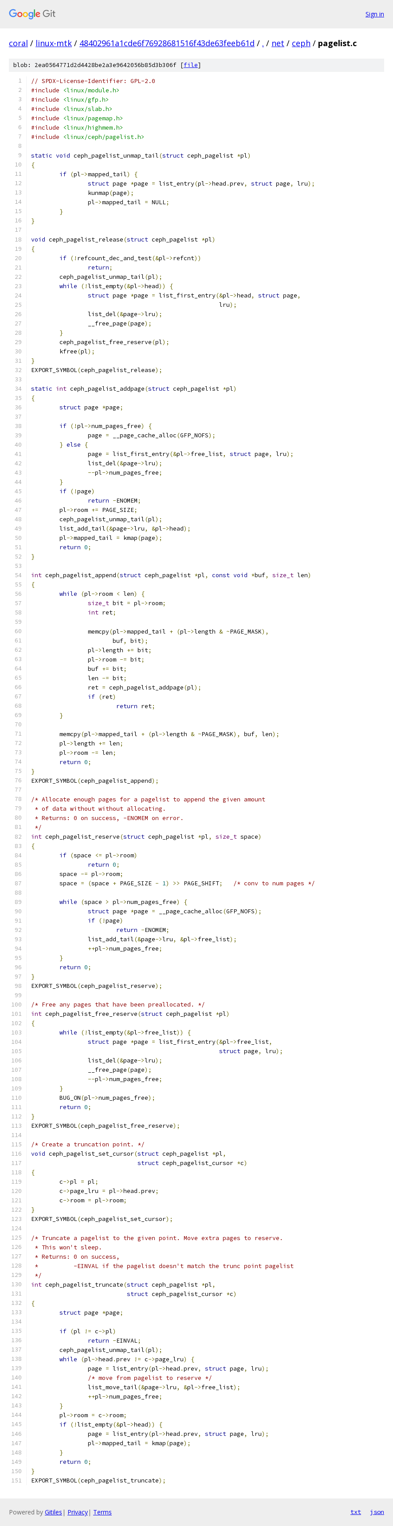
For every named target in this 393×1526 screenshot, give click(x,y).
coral (18, 43)
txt (355, 1512)
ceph (301, 43)
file (191, 65)
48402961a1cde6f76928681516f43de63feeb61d (167, 43)
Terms (102, 1512)
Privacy (77, 1512)
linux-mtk (53, 43)
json (377, 1512)
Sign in (374, 14)
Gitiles (53, 1512)
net (277, 43)
